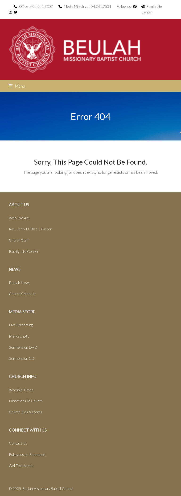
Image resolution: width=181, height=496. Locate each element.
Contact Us (18, 443)
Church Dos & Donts (25, 412)
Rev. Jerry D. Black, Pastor (30, 229)
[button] (17, 86)
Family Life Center (24, 251)
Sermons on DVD (23, 347)
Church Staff (19, 240)
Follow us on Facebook (27, 454)
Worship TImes (21, 389)
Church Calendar (22, 293)
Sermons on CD (21, 358)
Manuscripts (19, 336)
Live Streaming (21, 324)
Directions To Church (26, 400)
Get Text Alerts (21, 465)
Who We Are (19, 218)
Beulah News (19, 282)
